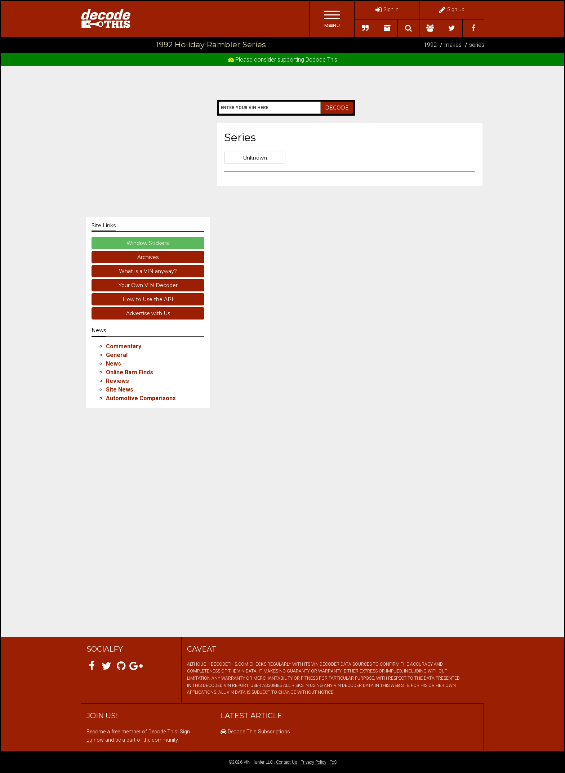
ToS (333, 762)
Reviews (117, 380)
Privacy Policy (313, 762)
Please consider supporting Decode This (286, 59)
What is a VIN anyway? (148, 271)
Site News (119, 389)
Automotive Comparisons (141, 398)
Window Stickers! (148, 243)
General (117, 355)
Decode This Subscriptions (259, 732)
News (113, 363)
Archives (148, 257)
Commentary (123, 346)
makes (453, 44)
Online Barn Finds (129, 372)
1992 (430, 44)
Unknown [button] (255, 158)
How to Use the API (148, 299)
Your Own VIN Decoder (148, 285)
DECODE (337, 107)
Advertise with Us (148, 313)
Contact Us (286, 762)
